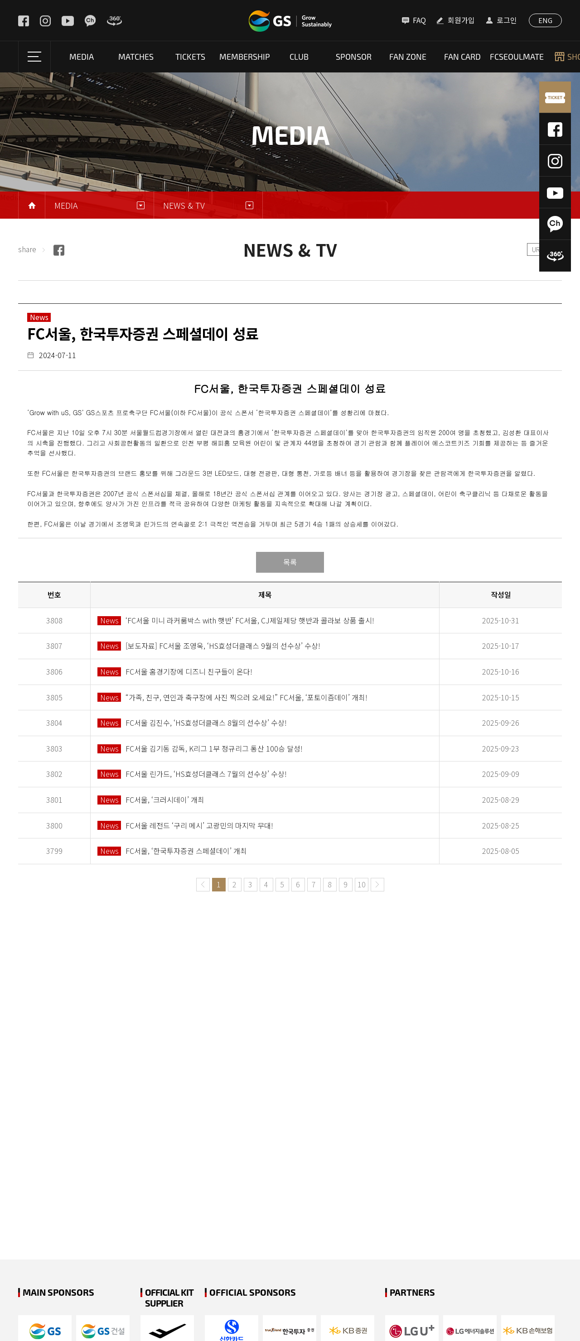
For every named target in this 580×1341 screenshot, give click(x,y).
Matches (136, 57)
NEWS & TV (184, 205)
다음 (377, 884)
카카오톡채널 (555, 224)
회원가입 (461, 19)
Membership (244, 57)
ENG (545, 20)
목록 (290, 561)
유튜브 (555, 192)
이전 (203, 884)
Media (81, 57)
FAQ (419, 19)
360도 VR (555, 256)
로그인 (507, 19)
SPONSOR (354, 57)
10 (362, 884)
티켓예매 (555, 97)
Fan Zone (407, 57)
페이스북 (555, 129)
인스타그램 (555, 161)
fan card (462, 57)
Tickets (190, 57)
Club (299, 57)
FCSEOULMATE (517, 57)
